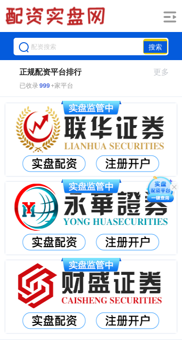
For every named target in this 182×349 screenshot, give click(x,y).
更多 (165, 72)
